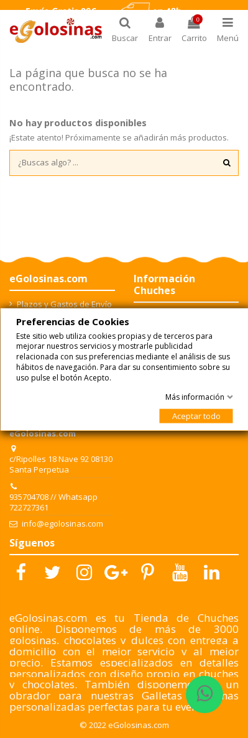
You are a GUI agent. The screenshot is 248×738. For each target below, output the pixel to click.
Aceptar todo (196, 415)
